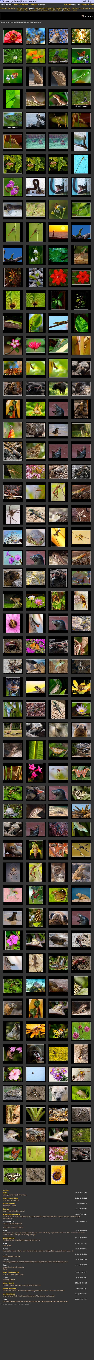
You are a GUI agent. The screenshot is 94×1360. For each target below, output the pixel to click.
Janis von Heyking (10, 1198)
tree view (67, 4)
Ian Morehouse (9, 1294)
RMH (5, 1193)
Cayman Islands (22, 8)
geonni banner (9, 1238)
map (92, 4)
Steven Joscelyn (9, 1288)
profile (16, 4)
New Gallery (67, 10)
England (3, 8)
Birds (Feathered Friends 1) (44, 8)
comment (6, 1190)
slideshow (85, 4)
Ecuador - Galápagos (62, 8)
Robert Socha (8, 1283)
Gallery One (11, 8)
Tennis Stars (84, 8)
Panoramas (33, 10)
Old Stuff (53, 10)
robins (75, 10)
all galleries (24, 4)
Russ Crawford (9, 1204)
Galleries (34, 4)
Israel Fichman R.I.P (11, 1272)
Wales (60, 10)
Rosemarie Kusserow (11, 1214)
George (6, 1209)
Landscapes (75, 8)
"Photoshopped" (43, 10)
